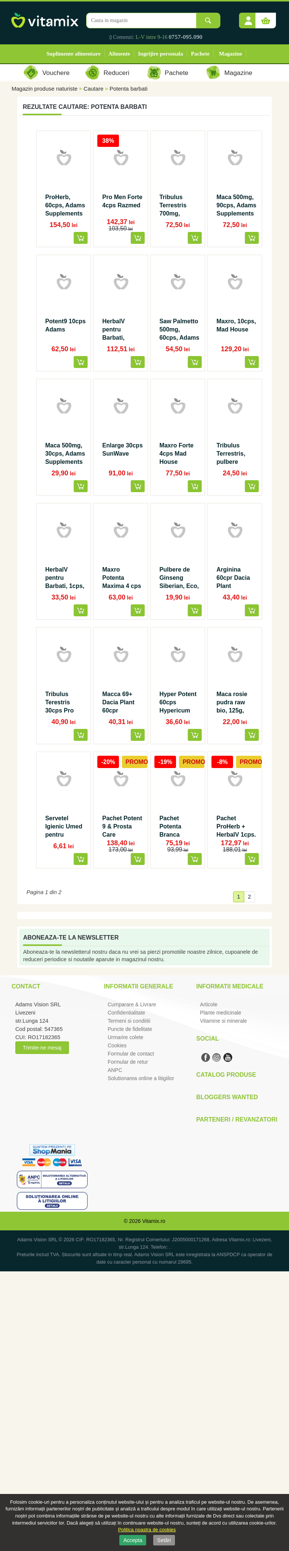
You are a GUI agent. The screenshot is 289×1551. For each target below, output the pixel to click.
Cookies (117, 1045)
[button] (248, 18)
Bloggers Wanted (227, 1097)
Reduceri (116, 72)
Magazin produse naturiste (45, 88)
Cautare (93, 88)
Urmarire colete (126, 1037)
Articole (208, 1004)
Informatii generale (138, 986)
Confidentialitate (126, 1013)
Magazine (230, 54)
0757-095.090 (186, 37)
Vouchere (55, 72)
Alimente (119, 54)
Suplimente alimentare (74, 54)
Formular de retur (128, 1062)
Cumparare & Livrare (132, 1004)
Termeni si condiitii (129, 1021)
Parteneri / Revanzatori (236, 1119)
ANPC (115, 1070)
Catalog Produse (226, 1075)
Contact (26, 986)
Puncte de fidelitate (130, 1029)
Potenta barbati (129, 88)
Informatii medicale (229, 986)
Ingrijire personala (160, 54)
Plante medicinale (220, 1013)
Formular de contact (131, 1054)
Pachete (200, 54)
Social (207, 1038)
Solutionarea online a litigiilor (141, 1078)
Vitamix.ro (153, 1221)
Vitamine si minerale (223, 1021)
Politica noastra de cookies (147, 1529)
